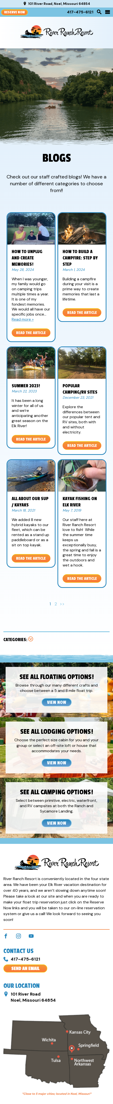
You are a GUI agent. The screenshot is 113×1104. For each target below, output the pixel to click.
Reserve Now (14, 12)
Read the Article (31, 332)
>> (62, 604)
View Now (56, 702)
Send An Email (25, 968)
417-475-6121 (80, 12)
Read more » (23, 319)
